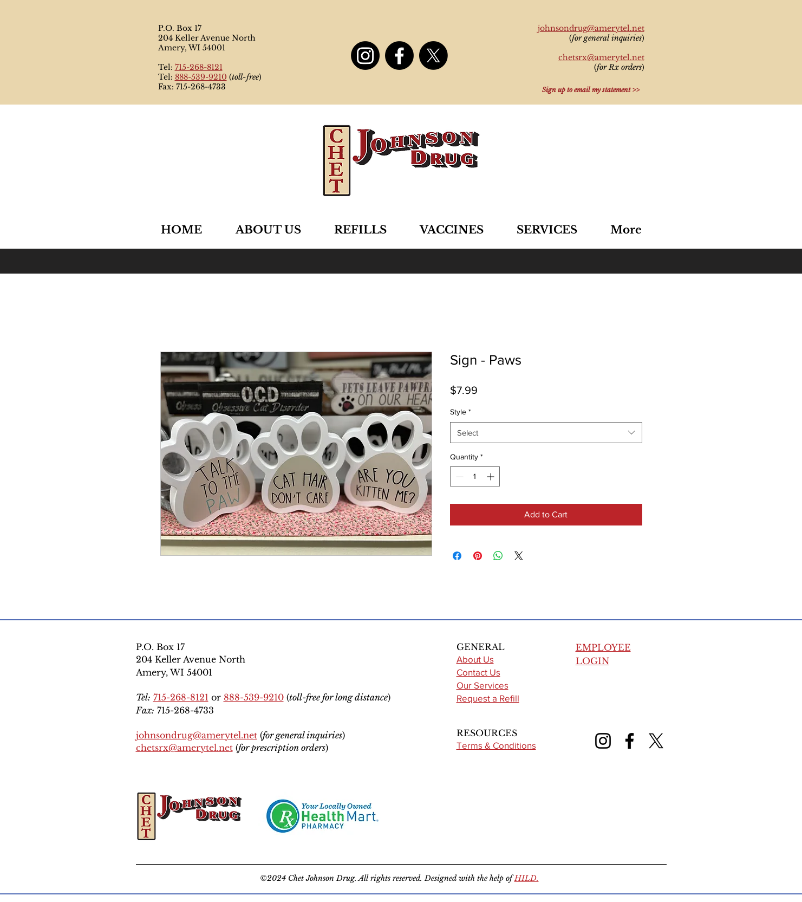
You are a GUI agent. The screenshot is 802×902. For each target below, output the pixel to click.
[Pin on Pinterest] (477, 555)
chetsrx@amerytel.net (184, 747)
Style (460, 411)
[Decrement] (458, 476)
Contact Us (478, 672)
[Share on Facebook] (457, 555)
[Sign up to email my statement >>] (590, 89)
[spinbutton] (475, 476)
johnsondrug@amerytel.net (196, 735)
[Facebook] (399, 55)
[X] (433, 55)
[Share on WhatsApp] (498, 555)
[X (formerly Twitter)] (656, 740)
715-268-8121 (199, 67)
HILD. (526, 878)
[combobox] (546, 432)
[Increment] (491, 476)
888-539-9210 (201, 77)
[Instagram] (365, 55)
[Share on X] (518, 555)
